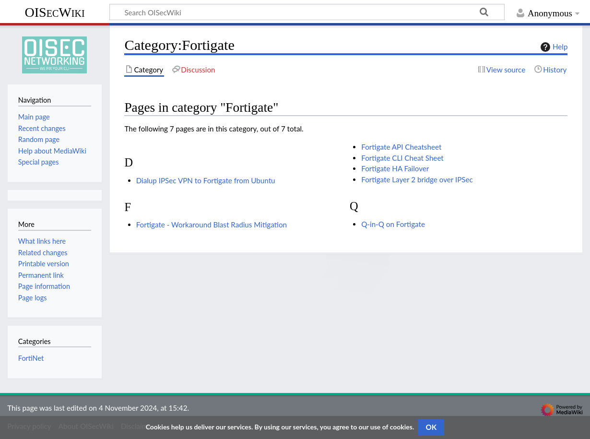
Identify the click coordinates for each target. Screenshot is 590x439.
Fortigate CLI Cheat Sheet (402, 158)
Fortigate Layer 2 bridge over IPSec (417, 179)
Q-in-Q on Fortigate (393, 224)
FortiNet (31, 358)
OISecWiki (54, 12)
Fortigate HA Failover (395, 168)
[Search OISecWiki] (307, 12)
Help (552, 47)
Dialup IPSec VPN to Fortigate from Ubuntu (205, 180)
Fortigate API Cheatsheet (401, 146)
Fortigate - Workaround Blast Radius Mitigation (211, 224)
